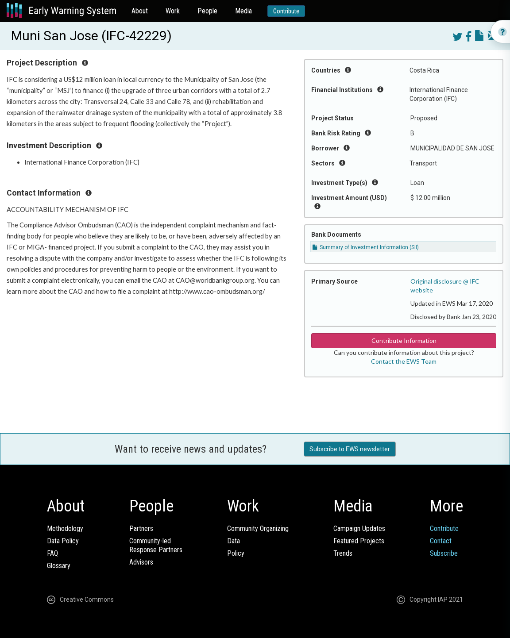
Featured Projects (358, 541)
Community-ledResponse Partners (155, 545)
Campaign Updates (359, 528)
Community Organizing (258, 528)
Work (173, 11)
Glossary (58, 565)
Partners (141, 528)
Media (243, 11)
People (207, 11)
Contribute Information (404, 340)
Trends (342, 553)
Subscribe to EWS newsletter (349, 449)
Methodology (65, 528)
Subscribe (444, 553)
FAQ (52, 553)
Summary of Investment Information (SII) (366, 247)
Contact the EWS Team (404, 361)
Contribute (286, 11)
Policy (235, 553)
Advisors (141, 562)
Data (233, 541)
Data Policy (63, 541)
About (139, 11)
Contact (441, 541)
